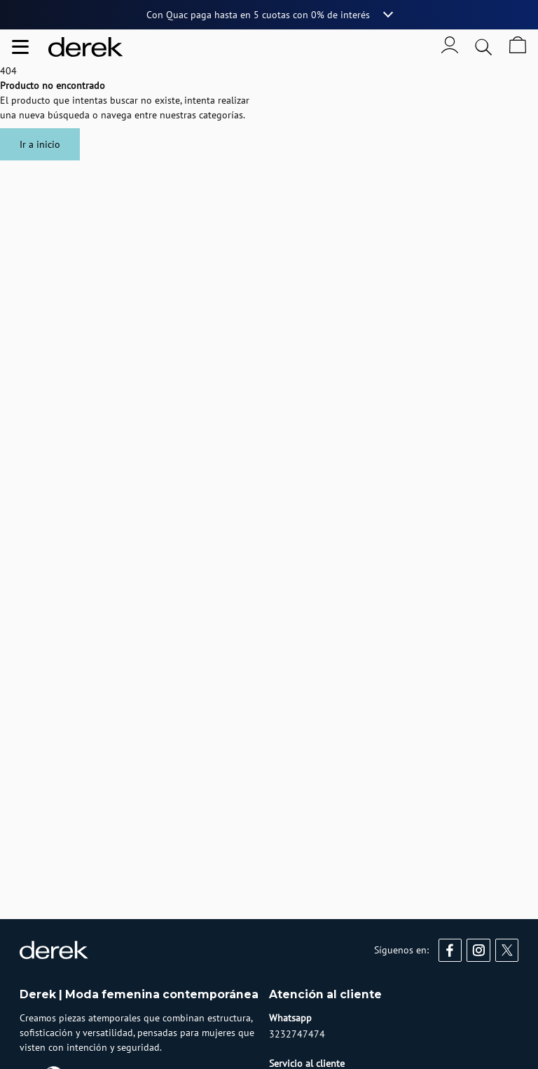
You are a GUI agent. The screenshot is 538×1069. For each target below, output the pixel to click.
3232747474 (297, 1034)
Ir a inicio (40, 144)
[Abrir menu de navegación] (20, 47)
